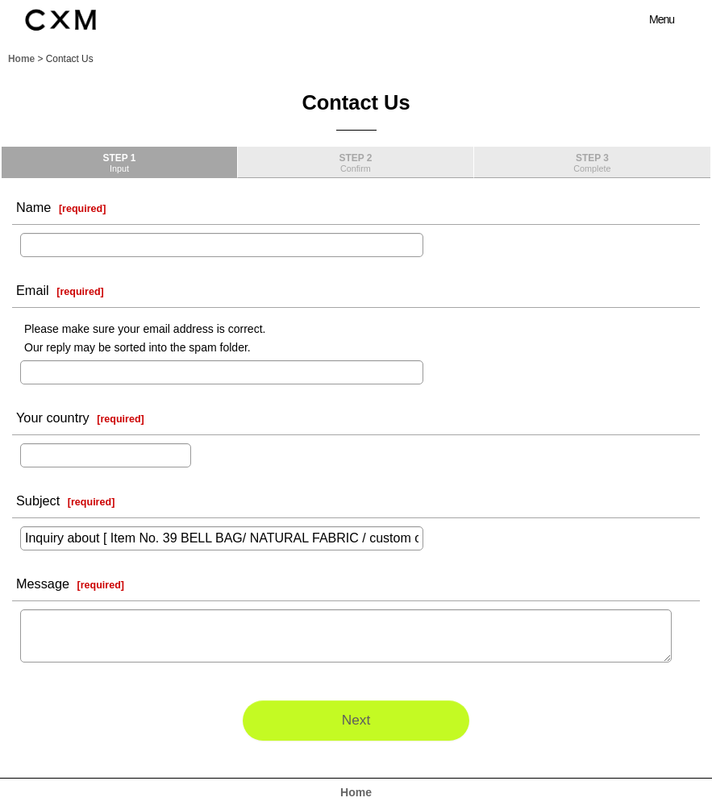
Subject (38, 500)
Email (32, 290)
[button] (652, 19)
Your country (53, 417)
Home (356, 792)
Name (33, 207)
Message (42, 583)
